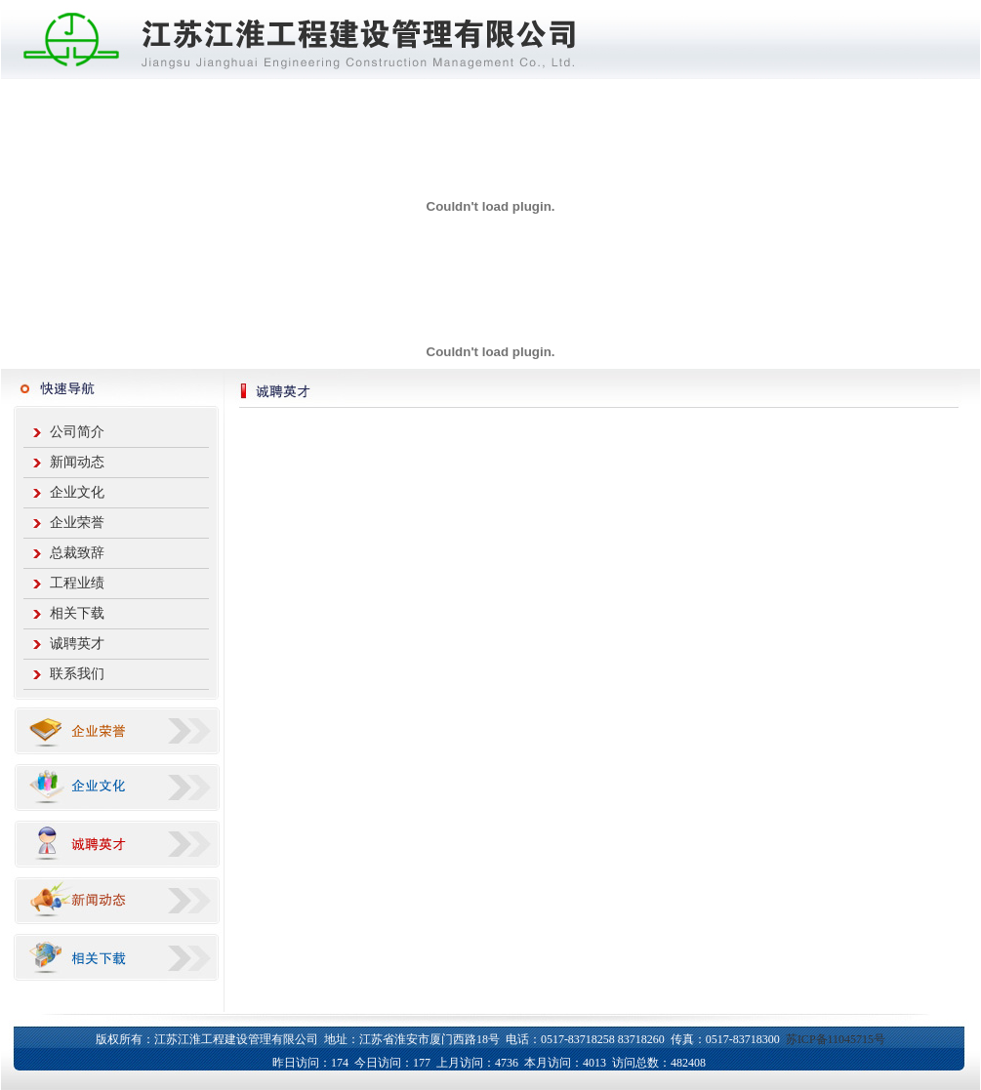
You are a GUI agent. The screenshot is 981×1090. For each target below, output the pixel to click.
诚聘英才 (77, 643)
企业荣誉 (77, 522)
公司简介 (77, 431)
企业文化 (77, 492)
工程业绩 (77, 583)
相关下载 (77, 613)
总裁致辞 (77, 552)
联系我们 (77, 673)
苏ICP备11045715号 (835, 1039)
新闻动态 (77, 462)
